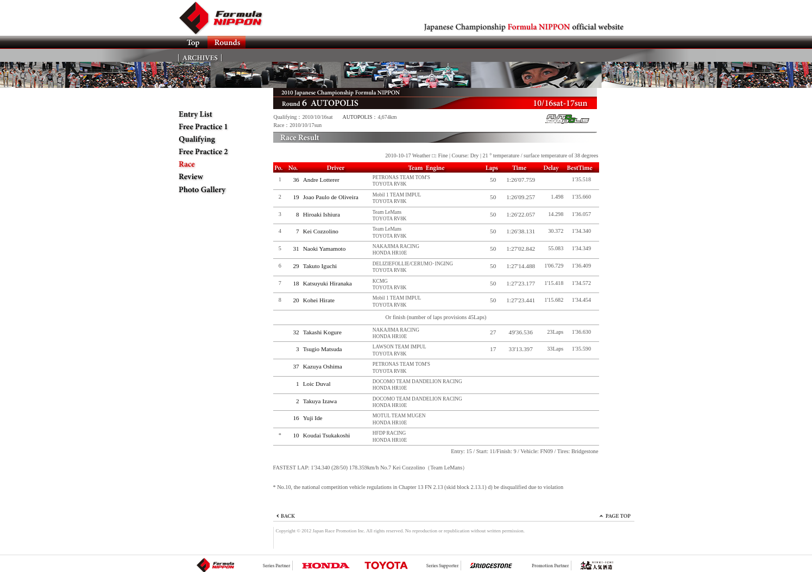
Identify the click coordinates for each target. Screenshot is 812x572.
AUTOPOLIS (358, 117)
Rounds (226, 42)
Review (213, 177)
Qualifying (213, 139)
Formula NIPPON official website (227, 18)
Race (213, 164)
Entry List (213, 114)
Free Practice (213, 127)
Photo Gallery (213, 189)
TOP (192, 42)
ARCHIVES (200, 55)
